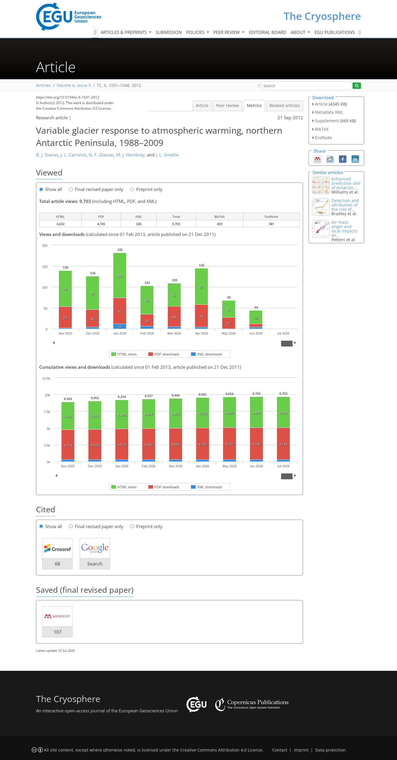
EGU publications (334, 32)
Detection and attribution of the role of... (345, 205)
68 (57, 564)
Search (94, 564)
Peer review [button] (227, 32)
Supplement (327, 120)
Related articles (284, 105)
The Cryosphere (322, 16)
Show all (50, 189)
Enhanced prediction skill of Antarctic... (345, 183)
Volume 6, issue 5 (74, 85)
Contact (279, 750)
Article (202, 105)
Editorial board (267, 32)
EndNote (323, 137)
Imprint (301, 750)
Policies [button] (196, 32)
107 (57, 632)
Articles (43, 85)
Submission (169, 32)
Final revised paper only (96, 189)
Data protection (330, 750)
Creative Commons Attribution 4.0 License (221, 750)
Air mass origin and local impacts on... (344, 228)
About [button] (299, 32)
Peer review (227, 105)
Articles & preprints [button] (124, 32)
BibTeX (321, 129)
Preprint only (146, 189)
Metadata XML (329, 112)
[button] (259, 85)
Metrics (254, 105)
